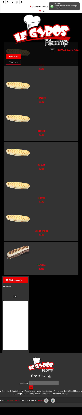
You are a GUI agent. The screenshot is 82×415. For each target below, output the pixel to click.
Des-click (40, 400)
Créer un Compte (48, 7)
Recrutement (30, 391)
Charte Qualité (17, 391)
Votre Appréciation (44, 391)
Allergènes (46, 393)
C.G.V (23, 393)
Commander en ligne (60, 393)
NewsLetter (23, 383)
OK (31, 388)
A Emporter (13, 56)
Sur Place (13, 62)
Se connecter (36, 7)
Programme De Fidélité (63, 391)
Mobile (37, 393)
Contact (30, 393)
